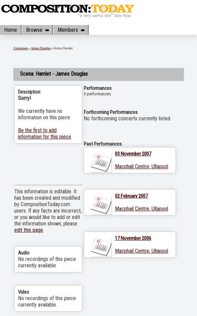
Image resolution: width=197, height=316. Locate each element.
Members (71, 30)
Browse (37, 30)
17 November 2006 (133, 238)
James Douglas (41, 48)
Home (10, 30)
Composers (20, 48)
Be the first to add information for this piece (44, 133)
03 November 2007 (133, 154)
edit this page (28, 230)
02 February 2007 (131, 196)
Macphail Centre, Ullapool (141, 166)
